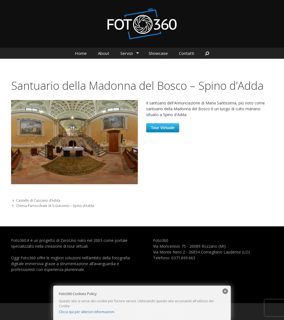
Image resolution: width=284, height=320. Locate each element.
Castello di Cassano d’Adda (38, 200)
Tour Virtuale (162, 128)
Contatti (186, 53)
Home (81, 53)
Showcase (158, 53)
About (103, 53)
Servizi (126, 53)
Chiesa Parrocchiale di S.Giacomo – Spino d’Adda (55, 205)
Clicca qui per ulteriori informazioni (86, 311)
